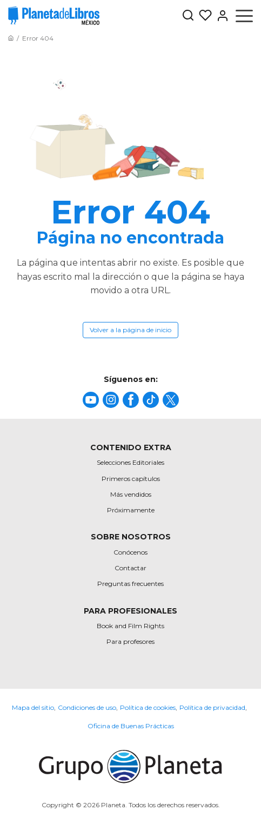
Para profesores (130, 641)
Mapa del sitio (33, 707)
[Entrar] (220, 15)
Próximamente (131, 510)
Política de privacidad (212, 707)
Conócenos (130, 552)
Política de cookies (148, 707)
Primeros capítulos (131, 479)
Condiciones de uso (87, 707)
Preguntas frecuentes (130, 583)
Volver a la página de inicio (130, 330)
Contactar (130, 568)
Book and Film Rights (130, 626)
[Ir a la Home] (11, 38)
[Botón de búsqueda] (188, 16)
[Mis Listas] (203, 15)
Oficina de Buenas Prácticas (131, 726)
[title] (91, 400)
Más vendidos (130, 494)
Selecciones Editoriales (130, 462)
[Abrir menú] (244, 16)
